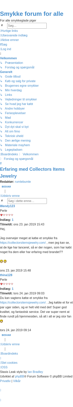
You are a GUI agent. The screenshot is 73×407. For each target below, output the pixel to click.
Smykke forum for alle (31, 13)
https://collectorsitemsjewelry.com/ (23, 242)
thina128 (6, 275)
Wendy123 (7, 206)
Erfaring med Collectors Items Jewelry (32, 173)
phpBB (19, 376)
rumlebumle (23, 181)
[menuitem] (13, 35)
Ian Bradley (35, 371)
